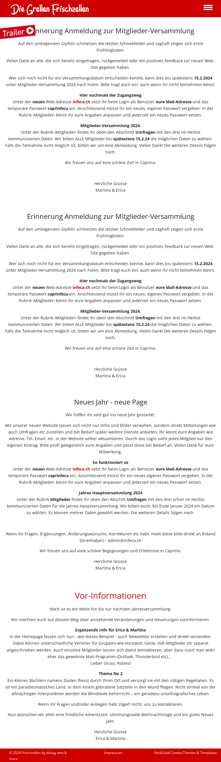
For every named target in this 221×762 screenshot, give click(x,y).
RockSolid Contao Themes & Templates (185, 752)
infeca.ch (81, 101)
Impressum (113, 752)
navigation (208, 7)
